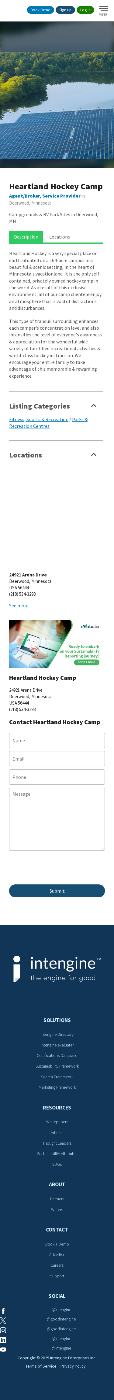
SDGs (57, 1164)
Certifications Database (57, 1055)
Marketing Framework (57, 1087)
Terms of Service (41, 1366)
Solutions (57, 1020)
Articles (57, 1132)
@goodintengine (61, 1319)
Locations (59, 237)
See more (19, 605)
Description (26, 237)
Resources (57, 1107)
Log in (85, 10)
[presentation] (55, 871)
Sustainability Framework (57, 1066)
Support (57, 1276)
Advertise (57, 1254)
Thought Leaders (57, 1143)
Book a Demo (57, 1244)
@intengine (61, 1309)
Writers (57, 1209)
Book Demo (40, 10)
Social (57, 1296)
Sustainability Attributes (57, 1153)
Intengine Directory (57, 1034)
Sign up (65, 10)
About (57, 1184)
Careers (57, 1265)
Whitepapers (57, 1121)
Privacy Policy (73, 1366)
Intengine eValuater (57, 1045)
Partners (57, 1199)
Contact (57, 1229)
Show (94, 407)
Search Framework (57, 1077)
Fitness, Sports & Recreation (38, 419)
